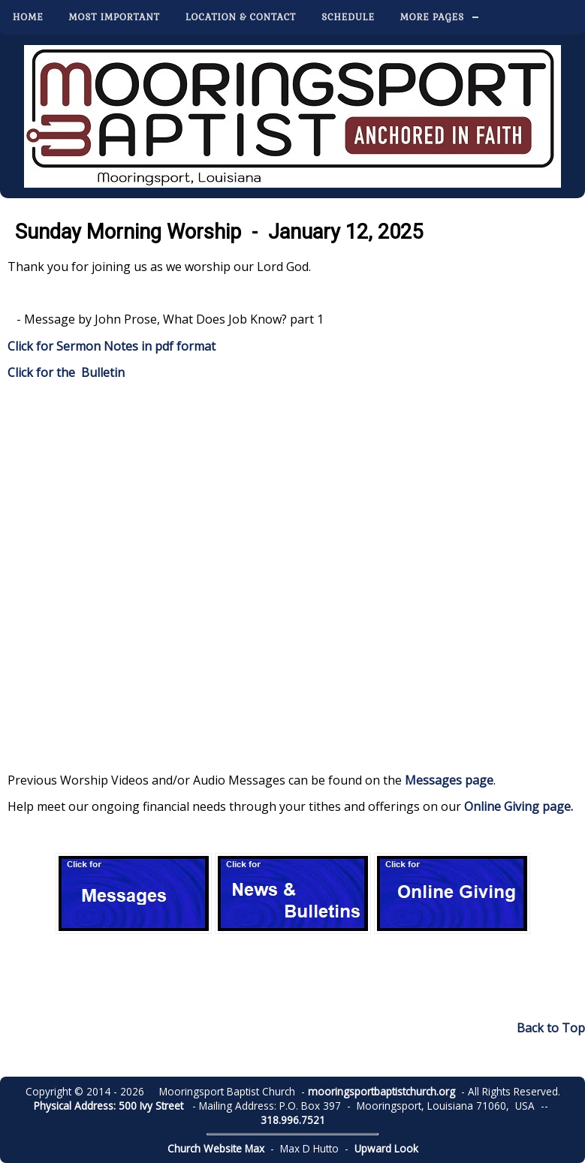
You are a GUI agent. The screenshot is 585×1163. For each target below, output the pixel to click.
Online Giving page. (518, 806)
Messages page (449, 780)
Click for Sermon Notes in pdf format (112, 346)
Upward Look (386, 1148)
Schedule (348, 17)
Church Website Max (215, 1148)
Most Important (114, 17)
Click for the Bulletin (66, 372)
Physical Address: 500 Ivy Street (108, 1105)
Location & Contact (240, 17)
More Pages (432, 17)
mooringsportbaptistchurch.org (381, 1091)
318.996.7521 (293, 1120)
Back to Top (551, 1028)
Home (28, 17)
